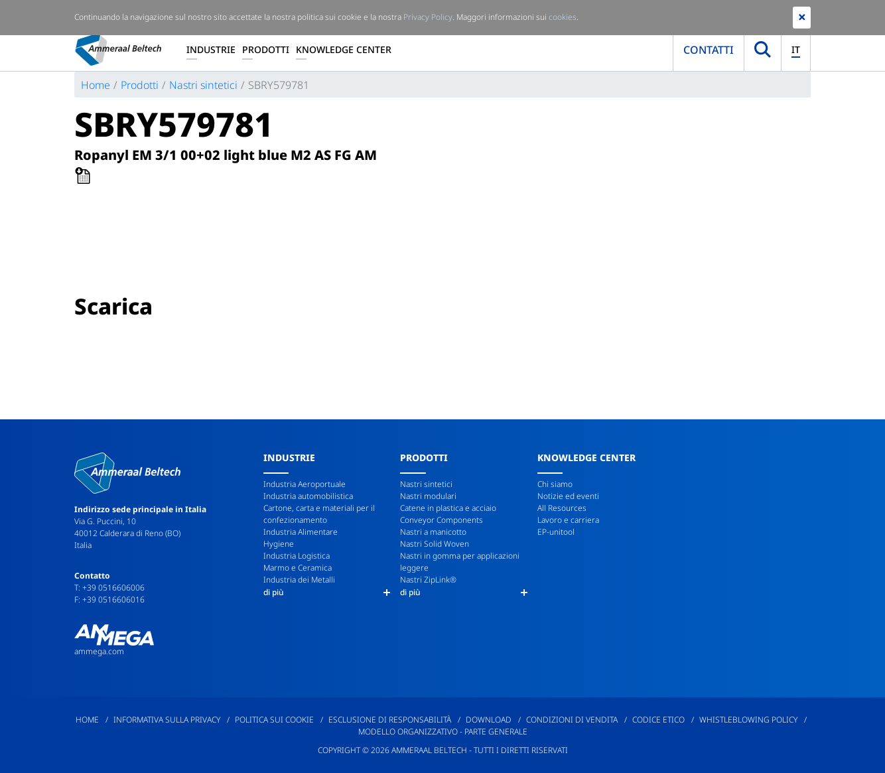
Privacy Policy (427, 17)
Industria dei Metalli (299, 579)
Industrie (211, 49)
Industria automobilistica (308, 496)
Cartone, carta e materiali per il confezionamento (319, 514)
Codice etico (658, 719)
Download (488, 719)
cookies (563, 17)
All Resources (561, 508)
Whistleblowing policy (748, 719)
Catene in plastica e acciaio (448, 508)
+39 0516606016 (113, 599)
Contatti (708, 49)
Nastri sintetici (203, 85)
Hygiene (278, 543)
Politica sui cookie (274, 719)
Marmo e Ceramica (297, 567)
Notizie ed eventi (568, 496)
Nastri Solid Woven (434, 543)
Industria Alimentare (300, 531)
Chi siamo (555, 484)
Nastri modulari (428, 496)
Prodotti (265, 49)
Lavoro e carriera (568, 520)
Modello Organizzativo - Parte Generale (442, 731)
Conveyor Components (441, 520)
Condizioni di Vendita (572, 719)
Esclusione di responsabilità (389, 719)
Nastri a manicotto (433, 531)
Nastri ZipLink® (428, 579)
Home (95, 85)
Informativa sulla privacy (166, 719)
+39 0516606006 (113, 587)
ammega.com (99, 651)
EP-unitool (556, 531)
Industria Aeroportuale (304, 484)
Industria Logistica (296, 555)
